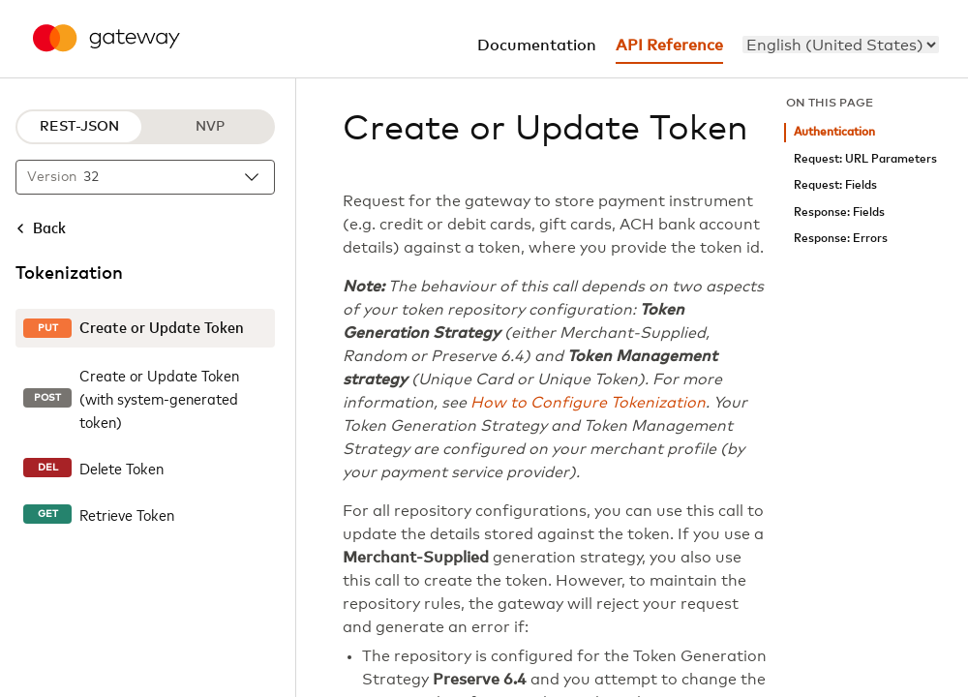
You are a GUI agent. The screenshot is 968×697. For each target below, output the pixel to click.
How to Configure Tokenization (588, 402)
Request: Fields (835, 185)
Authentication (834, 132)
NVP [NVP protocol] (210, 127)
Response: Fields (839, 212)
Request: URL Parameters (865, 159)
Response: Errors (841, 238)
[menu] (840, 44)
